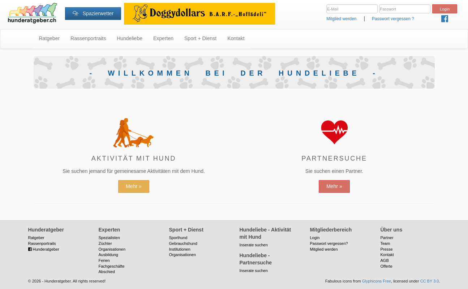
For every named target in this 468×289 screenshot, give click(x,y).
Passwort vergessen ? (393, 18)
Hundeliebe (129, 38)
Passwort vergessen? (329, 243)
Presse (387, 249)
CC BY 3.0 (429, 281)
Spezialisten (109, 237)
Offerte (386, 266)
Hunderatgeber (43, 249)
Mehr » (134, 186)
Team (385, 243)
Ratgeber (49, 38)
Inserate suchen (254, 245)
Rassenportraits (88, 38)
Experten (163, 38)
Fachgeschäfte (112, 266)
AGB (385, 260)
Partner (387, 237)
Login (315, 237)
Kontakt (235, 38)
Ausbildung (108, 254)
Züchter (105, 243)
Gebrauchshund (183, 243)
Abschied (107, 271)
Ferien (104, 260)
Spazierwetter (93, 13)
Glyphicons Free (376, 281)
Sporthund (178, 237)
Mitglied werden (341, 18)
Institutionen (179, 249)
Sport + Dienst (200, 38)
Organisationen (112, 249)
